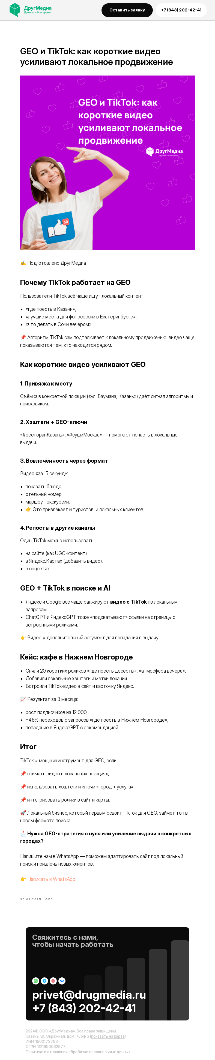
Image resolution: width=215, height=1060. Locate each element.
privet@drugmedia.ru (89, 994)
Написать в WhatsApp (51, 879)
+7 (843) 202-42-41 (84, 1008)
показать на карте (108, 1036)
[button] (127, 10)
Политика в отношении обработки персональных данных (78, 1051)
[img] (35, 10)
